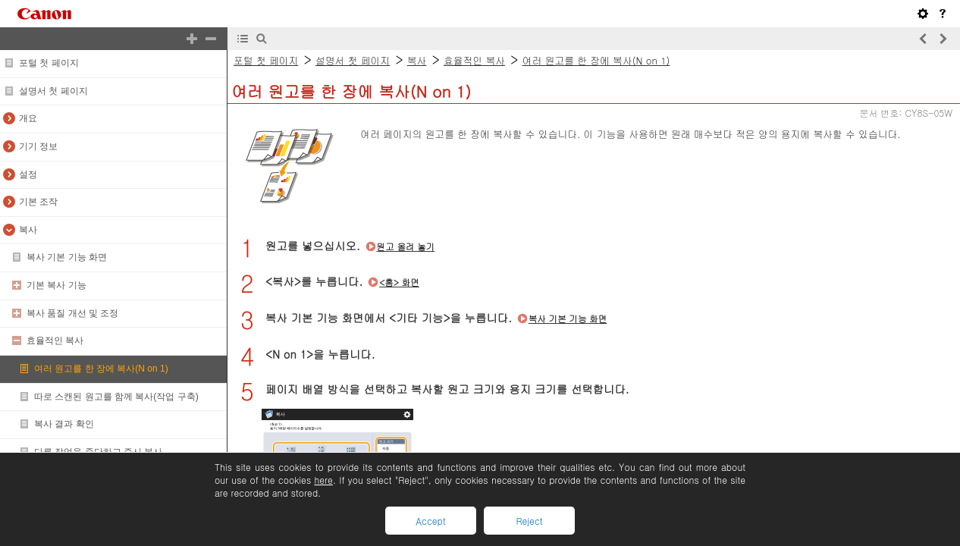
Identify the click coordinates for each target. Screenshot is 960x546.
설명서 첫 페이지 (53, 91)
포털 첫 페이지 (49, 63)
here (323, 479)
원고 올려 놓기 (406, 246)
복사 (28, 229)
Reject (529, 520)
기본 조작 (38, 201)
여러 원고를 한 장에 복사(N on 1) (101, 368)
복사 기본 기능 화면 (67, 257)
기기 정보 (38, 146)
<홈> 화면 (399, 282)
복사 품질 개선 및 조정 (72, 313)
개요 (28, 118)
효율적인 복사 (55, 340)
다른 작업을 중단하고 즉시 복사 (98, 452)
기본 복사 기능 (56, 285)
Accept (430, 520)
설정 (28, 174)
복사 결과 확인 (64, 424)
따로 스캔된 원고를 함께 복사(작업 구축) (116, 396)
